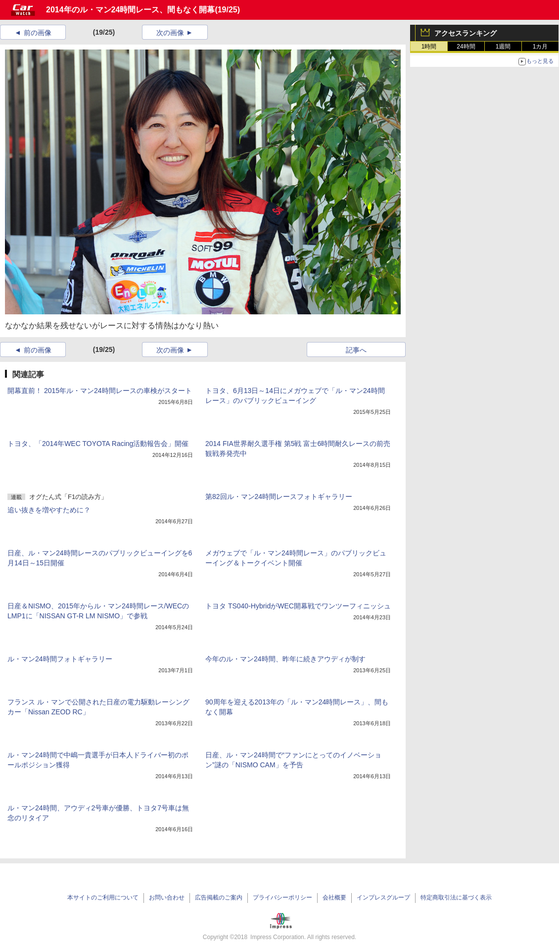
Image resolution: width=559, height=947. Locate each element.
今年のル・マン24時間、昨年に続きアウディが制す (285, 659)
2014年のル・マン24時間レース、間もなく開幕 (130, 9)
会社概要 (334, 897)
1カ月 (540, 46)
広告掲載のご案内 (218, 897)
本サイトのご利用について (103, 897)
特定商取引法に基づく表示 (456, 897)
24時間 (466, 46)
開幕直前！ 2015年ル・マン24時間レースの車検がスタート (99, 391)
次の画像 (170, 33)
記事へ (356, 350)
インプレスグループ (383, 897)
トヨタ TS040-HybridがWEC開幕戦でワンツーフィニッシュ (298, 606)
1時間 (429, 46)
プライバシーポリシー (282, 897)
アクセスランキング (465, 33)
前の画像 (37, 33)
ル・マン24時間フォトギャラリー (59, 659)
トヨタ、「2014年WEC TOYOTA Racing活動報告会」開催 (97, 444)
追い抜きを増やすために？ (49, 510)
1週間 (503, 46)
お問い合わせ (167, 897)
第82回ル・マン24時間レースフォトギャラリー (278, 496)
